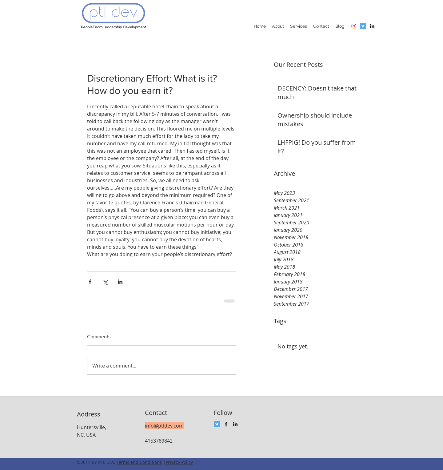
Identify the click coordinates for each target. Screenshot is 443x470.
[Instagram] (354, 26)
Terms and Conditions (139, 462)
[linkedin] (372, 26)
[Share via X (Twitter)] (105, 282)
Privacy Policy (179, 462)
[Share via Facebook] (90, 282)
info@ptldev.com (164, 425)
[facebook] (226, 424)
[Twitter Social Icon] (363, 26)
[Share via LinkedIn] (120, 282)
